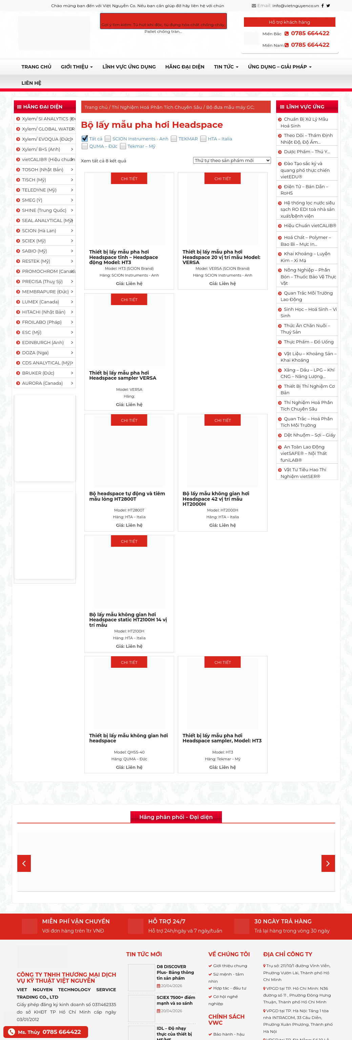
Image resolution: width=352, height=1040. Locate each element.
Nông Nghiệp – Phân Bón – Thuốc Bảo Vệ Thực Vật (308, 276)
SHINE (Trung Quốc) (41, 210)
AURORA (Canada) (39, 383)
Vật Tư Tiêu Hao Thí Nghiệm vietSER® (303, 473)
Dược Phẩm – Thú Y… (307, 151)
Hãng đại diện (185, 67)
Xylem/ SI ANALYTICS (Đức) (45, 118)
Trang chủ (36, 67)
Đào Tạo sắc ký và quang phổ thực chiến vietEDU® (305, 170)
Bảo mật (221, 877)
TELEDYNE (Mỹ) (36, 190)
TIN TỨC (226, 67)
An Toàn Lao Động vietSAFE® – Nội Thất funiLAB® (304, 453)
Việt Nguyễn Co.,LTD (55, 838)
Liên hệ (31, 83)
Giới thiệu (77, 67)
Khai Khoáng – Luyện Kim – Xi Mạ (305, 257)
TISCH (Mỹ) (30, 179)
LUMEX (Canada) (37, 301)
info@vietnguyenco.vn (295, 5)
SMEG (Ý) (28, 200)
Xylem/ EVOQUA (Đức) (43, 139)
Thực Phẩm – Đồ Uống (309, 341)
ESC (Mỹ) (28, 332)
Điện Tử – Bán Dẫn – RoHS (304, 190)
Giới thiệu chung (230, 772)
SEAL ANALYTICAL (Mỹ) (44, 220)
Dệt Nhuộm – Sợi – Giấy (309, 435)
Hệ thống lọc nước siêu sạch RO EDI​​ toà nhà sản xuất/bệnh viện (308, 209)
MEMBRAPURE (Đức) (42, 291)
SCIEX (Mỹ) (30, 240)
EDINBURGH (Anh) (39, 342)
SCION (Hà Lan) (35, 230)
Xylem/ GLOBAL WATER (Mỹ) (45, 129)
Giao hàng (223, 854)
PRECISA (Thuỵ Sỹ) (39, 281)
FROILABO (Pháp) (38, 322)
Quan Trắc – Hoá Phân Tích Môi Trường (307, 422)
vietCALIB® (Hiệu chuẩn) (45, 159)
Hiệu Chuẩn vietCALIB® (310, 225)
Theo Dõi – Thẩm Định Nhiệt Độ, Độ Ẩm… (307, 139)
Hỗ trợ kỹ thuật (228, 936)
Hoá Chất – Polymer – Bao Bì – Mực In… (306, 241)
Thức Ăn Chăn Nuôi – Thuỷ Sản (305, 329)
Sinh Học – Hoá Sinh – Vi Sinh (309, 312)
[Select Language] (187, 1002)
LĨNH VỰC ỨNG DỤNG (129, 67)
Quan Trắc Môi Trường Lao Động (307, 296)
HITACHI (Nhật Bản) (40, 312)
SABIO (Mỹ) (31, 251)
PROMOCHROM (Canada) (45, 271)
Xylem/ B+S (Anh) (37, 149)
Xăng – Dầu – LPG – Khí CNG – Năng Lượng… (307, 373)
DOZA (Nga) (32, 352)
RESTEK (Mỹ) (32, 261)
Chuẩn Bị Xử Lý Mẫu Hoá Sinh (304, 122)
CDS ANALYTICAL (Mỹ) (43, 362)
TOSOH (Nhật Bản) (39, 169)
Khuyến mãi (225, 945)
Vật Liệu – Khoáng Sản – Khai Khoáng (308, 357)
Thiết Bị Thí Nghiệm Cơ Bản (308, 389)
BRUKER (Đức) (35, 373)
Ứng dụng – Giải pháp (280, 67)
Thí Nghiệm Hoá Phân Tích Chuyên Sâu (157, 107)
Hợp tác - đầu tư (229, 794)
